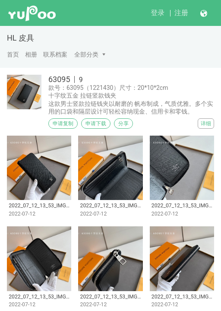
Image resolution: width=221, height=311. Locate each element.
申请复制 (63, 124)
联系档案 (55, 54)
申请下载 (95, 124)
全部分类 (86, 54)
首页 (13, 54)
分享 (123, 124)
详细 (206, 124)
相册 (31, 54)
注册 (181, 13)
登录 (157, 13)
